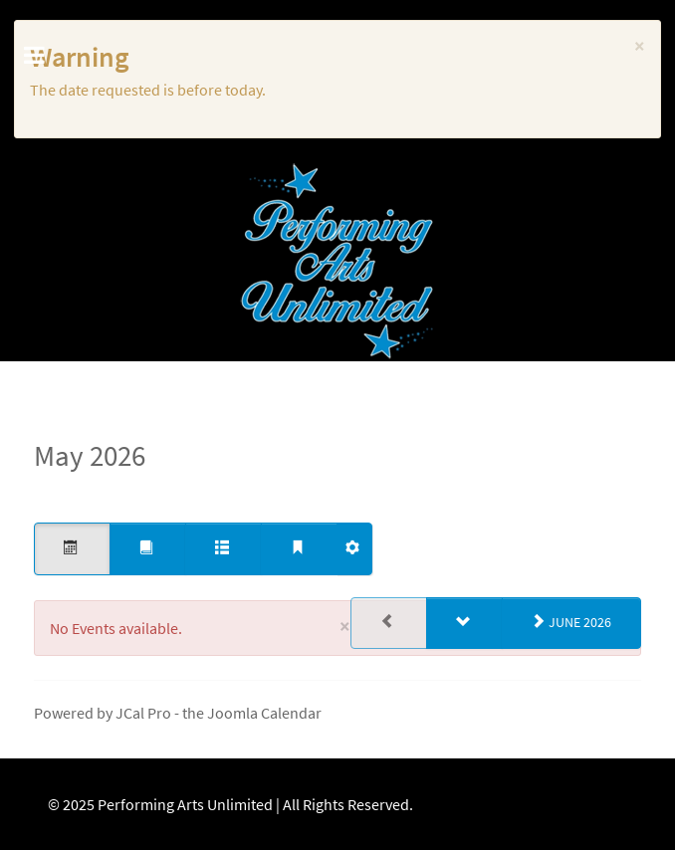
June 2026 (572, 622)
